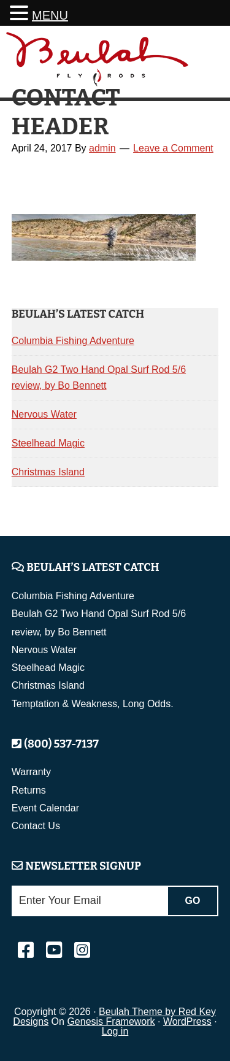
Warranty (31, 772)
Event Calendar (45, 808)
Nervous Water (44, 414)
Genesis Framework (111, 1021)
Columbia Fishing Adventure (73, 340)
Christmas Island (48, 472)
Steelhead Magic (48, 443)
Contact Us (36, 826)
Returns (29, 790)
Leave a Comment (173, 148)
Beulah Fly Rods (97, 63)
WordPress (187, 1021)
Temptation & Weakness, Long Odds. (93, 704)
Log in (115, 1031)
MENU (50, 15)
